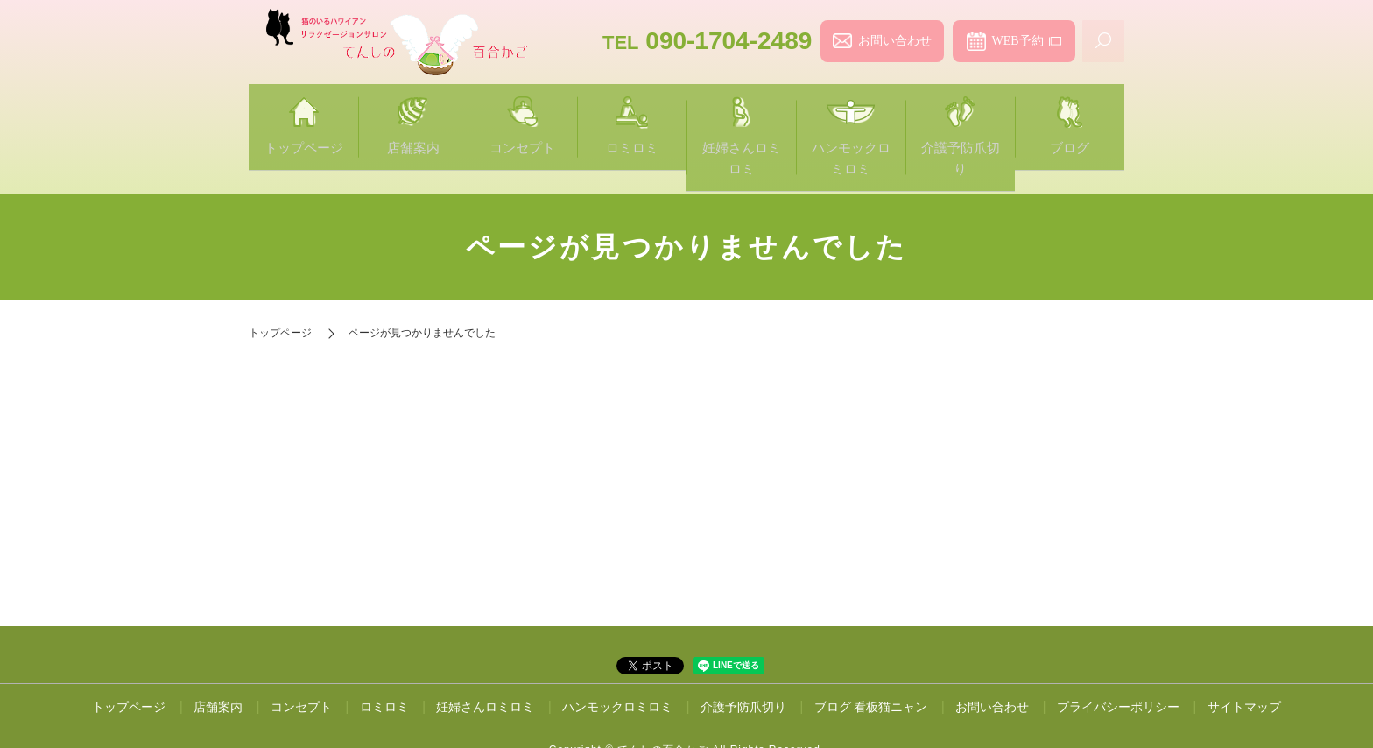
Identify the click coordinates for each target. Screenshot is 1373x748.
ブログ (1069, 115)
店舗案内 (412, 115)
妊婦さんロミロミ (741, 115)
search (1103, 41)
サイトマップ (1244, 664)
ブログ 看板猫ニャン (871, 664)
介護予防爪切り (960, 115)
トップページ (303, 115)
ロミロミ (631, 115)
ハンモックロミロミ (850, 115)
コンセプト (522, 115)
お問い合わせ (895, 40)
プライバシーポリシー (1118, 664)
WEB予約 (1017, 40)
